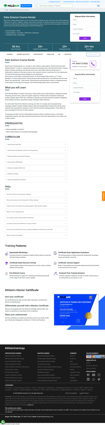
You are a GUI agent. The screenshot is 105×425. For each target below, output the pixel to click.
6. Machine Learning (12, 174)
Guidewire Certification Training (13, 375)
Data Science (41, 387)
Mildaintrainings (15, 348)
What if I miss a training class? (15, 212)
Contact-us (104, 196)
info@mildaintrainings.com (45, 416)
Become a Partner (91, 368)
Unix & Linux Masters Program (46, 369)
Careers (88, 363)
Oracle (34, 387)
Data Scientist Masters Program (46, 356)
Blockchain (36, 389)
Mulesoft (83, 389)
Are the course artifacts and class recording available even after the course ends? (30, 229)
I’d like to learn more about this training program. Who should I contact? (27, 206)
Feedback (72, 378)
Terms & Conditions (71, 393)
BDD (48, 389)
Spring (89, 389)
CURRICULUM (50, 54)
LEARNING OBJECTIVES (23, 54)
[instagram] (99, 375)
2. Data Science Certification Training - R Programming (22, 150)
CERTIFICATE (68, 54)
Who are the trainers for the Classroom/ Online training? (22, 200)
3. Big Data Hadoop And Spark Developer (18, 156)
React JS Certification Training (13, 361)
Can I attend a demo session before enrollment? (20, 217)
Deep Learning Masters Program (46, 375)
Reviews (72, 369)
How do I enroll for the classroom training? (19, 194)
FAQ (59, 54)
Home (6, 10)
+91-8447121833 (26, 416)
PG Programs (8, 387)
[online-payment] (95, 356)
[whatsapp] (93, 379)
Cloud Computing (19, 387)
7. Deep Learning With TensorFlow (16, 179)
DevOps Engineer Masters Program (47, 358)
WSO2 (42, 389)
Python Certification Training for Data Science (17, 367)
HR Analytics (50, 387)
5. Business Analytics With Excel (16, 168)
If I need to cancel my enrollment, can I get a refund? (21, 223)
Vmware (76, 389)
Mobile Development (66, 389)
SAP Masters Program (43, 372)
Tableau (16, 389)
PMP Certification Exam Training (13, 378)
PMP (80, 387)
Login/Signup (73, 380)
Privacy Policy (73, 364)
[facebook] (88, 375)
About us (72, 356)
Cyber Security (55, 389)
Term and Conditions (75, 367)
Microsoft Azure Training (11, 369)
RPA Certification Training (12, 372)
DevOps (28, 387)
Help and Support (74, 375)
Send (85, 38)
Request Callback (93, 54)
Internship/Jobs (95, 1)
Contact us (73, 358)
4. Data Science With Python (15, 162)
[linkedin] (88, 379)
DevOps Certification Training (13, 356)
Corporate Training (68, 1)
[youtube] (93, 375)
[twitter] (99, 379)
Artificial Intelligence (25, 389)
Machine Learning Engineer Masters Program (49, 367)
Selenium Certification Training (13, 380)
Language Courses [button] (55, 1)
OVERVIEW (10, 54)
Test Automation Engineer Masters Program (49, 378)
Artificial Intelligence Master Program (47, 380)
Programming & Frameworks (63, 387)
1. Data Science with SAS (14, 144)
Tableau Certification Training (13, 364)
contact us (30, 405)
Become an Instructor (82, 1)
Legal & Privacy (84, 393)
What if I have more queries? (15, 235)
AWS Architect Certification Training (14, 358)
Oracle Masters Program (44, 364)
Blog (71, 361)
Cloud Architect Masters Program (46, 361)
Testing (75, 387)
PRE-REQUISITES (38, 54)
